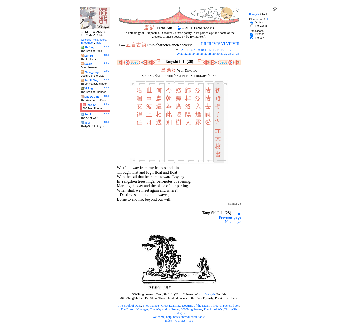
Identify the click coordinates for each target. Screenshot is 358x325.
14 (218, 50)
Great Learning (170, 305)
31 (222, 53)
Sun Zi (88, 114)
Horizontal (261, 25)
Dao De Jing (92, 96)
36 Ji (87, 122)
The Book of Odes (129, 305)
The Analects (151, 305)
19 (237, 50)
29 (214, 53)
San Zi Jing (91, 80)
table (202, 317)
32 (225, 53)
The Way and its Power (164, 309)
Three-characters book (225, 305)
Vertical (259, 22)
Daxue (88, 63)
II (205, 44)
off (199, 294)
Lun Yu (88, 55)
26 (202, 53)
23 (190, 53)
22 (186, 53)
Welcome (158, 317)
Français (210, 294)
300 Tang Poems (191, 309)
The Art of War (213, 309)
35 (237, 53)
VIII (235, 44)
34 (233, 53)
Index (168, 320)
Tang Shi (91, 104)
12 (210, 50)
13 (214, 50)
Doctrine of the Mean (195, 305)
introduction (189, 317)
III (209, 44)
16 (225, 50)
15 (222, 50)
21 (182, 53)
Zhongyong (91, 72)
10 (202, 50)
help (169, 317)
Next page (233, 222)
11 (206, 50)
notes (176, 317)
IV (214, 44)
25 (198, 53)
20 (178, 53)
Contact (180, 320)
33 (229, 53)
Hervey (259, 37)
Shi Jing (89, 47)
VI (223, 44)
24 (194, 53)
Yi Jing (88, 88)
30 (218, 53)
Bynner (259, 33)
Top (190, 320)
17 (229, 50)
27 (206, 53)
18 (233, 50)
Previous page (230, 217)
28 (210, 53)
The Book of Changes (134, 309)
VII (229, 44)
